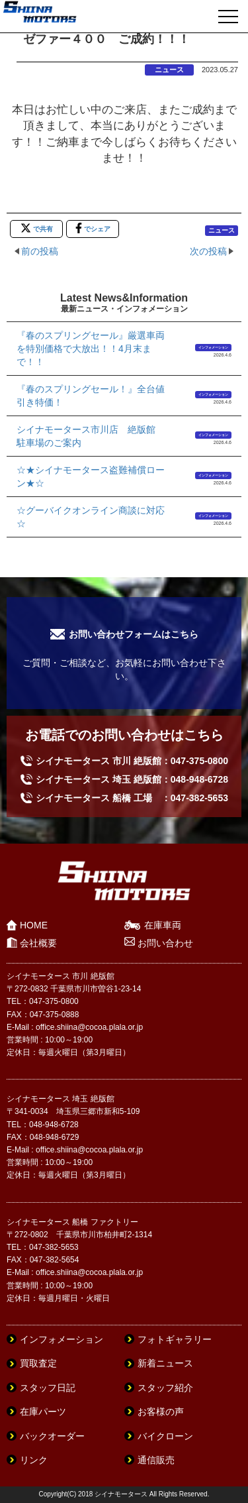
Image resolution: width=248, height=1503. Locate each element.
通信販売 (156, 1460)
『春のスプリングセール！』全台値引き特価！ (91, 396)
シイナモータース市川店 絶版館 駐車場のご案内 (91, 436)
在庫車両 (162, 925)
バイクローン (165, 1436)
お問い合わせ (165, 943)
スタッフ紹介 (165, 1387)
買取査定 (38, 1363)
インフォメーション (213, 347)
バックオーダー (52, 1436)
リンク (34, 1460)
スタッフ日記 (47, 1387)
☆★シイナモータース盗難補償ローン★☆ (91, 476)
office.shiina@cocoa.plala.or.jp (89, 1027)
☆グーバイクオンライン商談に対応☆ (91, 517)
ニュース (169, 70)
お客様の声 (161, 1411)
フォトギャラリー (175, 1339)
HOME (34, 925)
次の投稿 (208, 251)
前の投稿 (39, 251)
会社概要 (38, 943)
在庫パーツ (43, 1411)
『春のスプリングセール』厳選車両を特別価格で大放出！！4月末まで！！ (91, 348)
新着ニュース (165, 1363)
